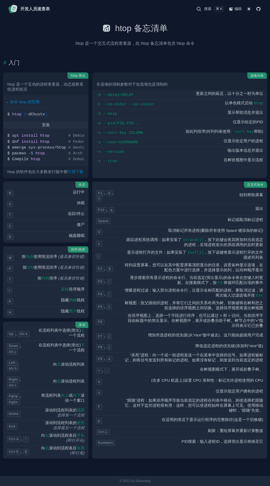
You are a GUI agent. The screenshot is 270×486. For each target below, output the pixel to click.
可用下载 (75, 172)
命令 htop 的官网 (25, 102)
